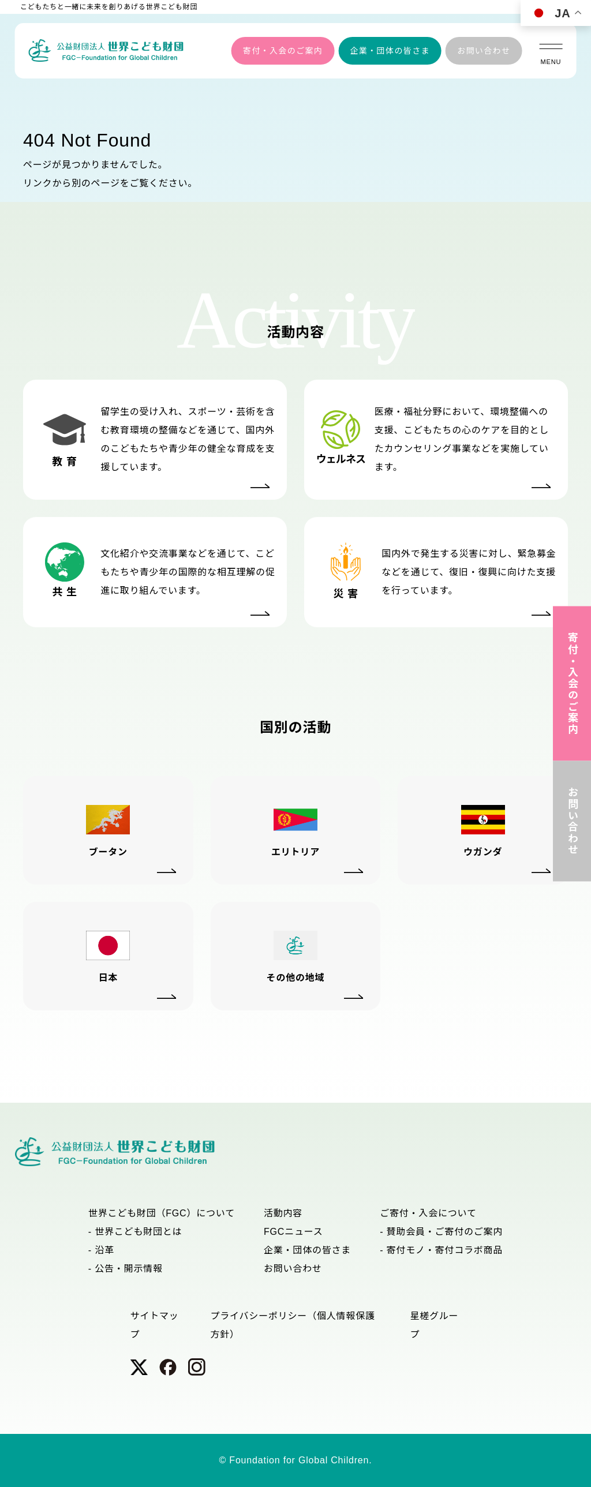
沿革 (104, 1250)
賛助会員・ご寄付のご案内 (445, 1232)
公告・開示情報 (129, 1268)
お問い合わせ (483, 50)
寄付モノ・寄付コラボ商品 (445, 1250)
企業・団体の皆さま (390, 50)
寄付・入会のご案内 (283, 50)
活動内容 (283, 1213)
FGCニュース (293, 1232)
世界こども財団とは (138, 1232)
